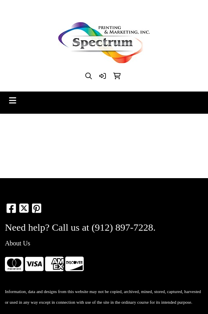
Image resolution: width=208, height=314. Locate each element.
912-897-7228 (68, 8)
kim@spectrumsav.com (123, 8)
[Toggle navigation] (12, 100)
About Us (17, 243)
